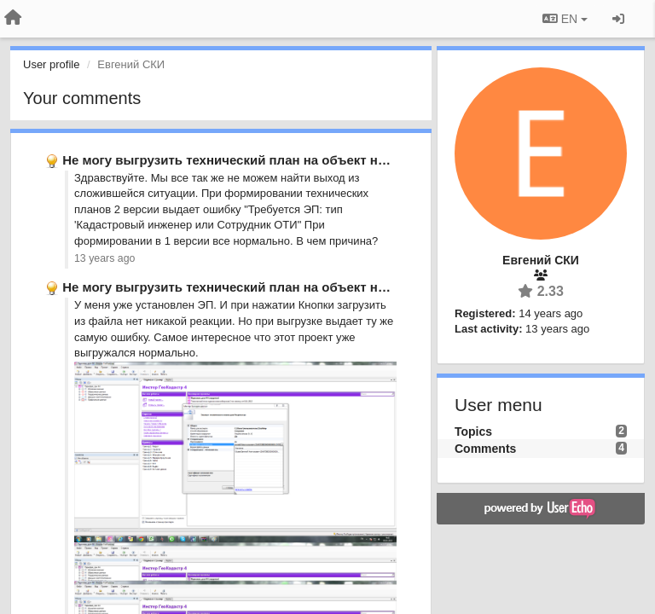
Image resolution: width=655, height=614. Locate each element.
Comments (485, 448)
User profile (51, 64)
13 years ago (104, 258)
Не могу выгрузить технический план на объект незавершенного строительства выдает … (351, 160)
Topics (473, 431)
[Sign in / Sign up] (618, 18)
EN (565, 19)
